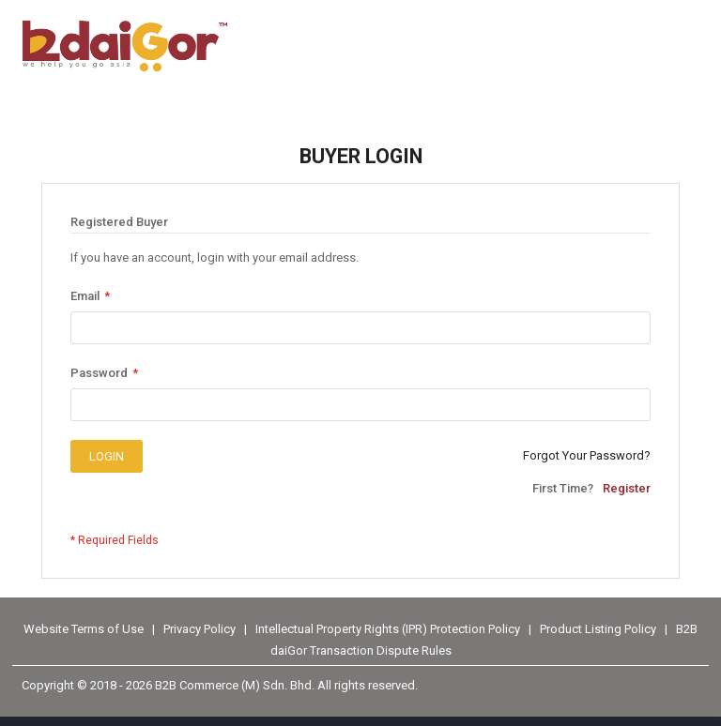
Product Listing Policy (598, 629)
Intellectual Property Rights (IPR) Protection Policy (389, 629)
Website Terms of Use (83, 629)
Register (627, 488)
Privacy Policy (200, 629)
